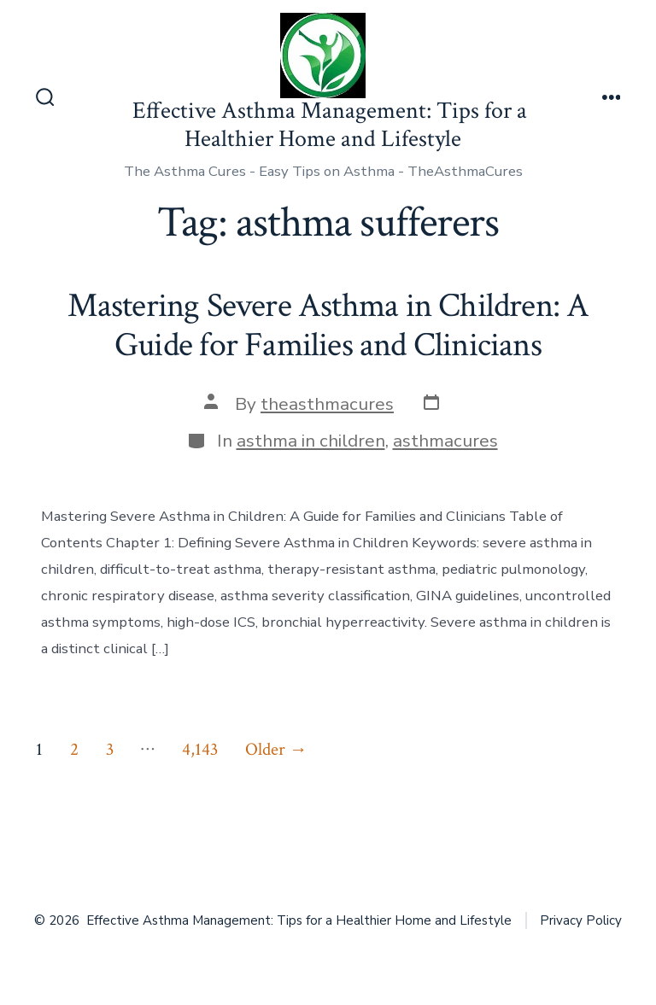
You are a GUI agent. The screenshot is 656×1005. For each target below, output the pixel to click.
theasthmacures (327, 404)
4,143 (200, 749)
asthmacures (445, 441)
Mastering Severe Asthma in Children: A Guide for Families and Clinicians (328, 325)
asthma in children (311, 441)
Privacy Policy (581, 920)
